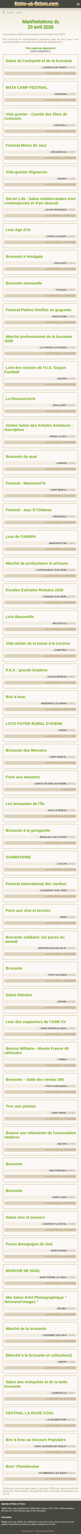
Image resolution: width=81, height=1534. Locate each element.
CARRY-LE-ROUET (57, 236)
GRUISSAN (61, 94)
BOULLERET (60, 405)
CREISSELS (60, 125)
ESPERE (62, 1001)
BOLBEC (62, 1308)
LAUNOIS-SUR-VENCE (54, 67)
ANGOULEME (59, 316)
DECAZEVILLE (59, 152)
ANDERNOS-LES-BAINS (54, 703)
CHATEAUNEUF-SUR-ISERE (51, 570)
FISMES (62, 1059)
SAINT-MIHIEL (59, 1113)
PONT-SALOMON (57, 975)
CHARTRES (60, 650)
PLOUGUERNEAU (57, 676)
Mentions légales (27, 1531)
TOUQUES (61, 290)
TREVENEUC (60, 516)
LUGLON (62, 863)
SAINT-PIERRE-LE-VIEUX (53, 1277)
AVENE (63, 730)
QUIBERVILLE (59, 1393)
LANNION (62, 463)
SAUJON (62, 378)
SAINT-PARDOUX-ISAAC (53, 1028)
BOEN (63, 917)
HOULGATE (60, 263)
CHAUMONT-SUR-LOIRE (53, 890)
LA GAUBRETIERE (57, 1419)
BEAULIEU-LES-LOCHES (53, 837)
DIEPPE (62, 1362)
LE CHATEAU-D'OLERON (53, 347)
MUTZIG (62, 1144)
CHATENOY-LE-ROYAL (55, 1224)
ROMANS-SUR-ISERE (55, 596)
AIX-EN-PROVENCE (56, 209)
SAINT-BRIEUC (59, 490)
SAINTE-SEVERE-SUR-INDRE (51, 783)
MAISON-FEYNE (58, 543)
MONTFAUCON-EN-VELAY (53, 948)
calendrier (44, 1488)
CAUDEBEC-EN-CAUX (55, 1335)
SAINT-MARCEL (58, 757)
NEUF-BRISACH (58, 1170)
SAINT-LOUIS (59, 1197)
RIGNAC (62, 178)
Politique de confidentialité (44, 1531)
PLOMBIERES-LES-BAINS (53, 1473)
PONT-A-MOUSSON (56, 1086)
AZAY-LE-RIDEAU (57, 810)
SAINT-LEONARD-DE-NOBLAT (51, 1446)
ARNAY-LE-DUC (58, 436)
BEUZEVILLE (60, 623)
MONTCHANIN (59, 1250)
